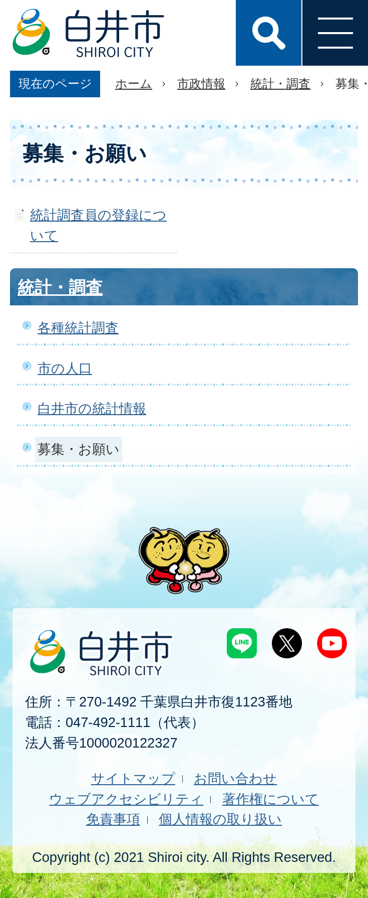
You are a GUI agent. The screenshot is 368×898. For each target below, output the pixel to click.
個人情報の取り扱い (220, 819)
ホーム (133, 83)
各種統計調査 (78, 327)
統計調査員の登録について (98, 225)
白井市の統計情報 (92, 408)
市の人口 (65, 368)
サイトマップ (133, 778)
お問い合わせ (235, 778)
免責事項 (113, 819)
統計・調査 (280, 83)
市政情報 (201, 83)
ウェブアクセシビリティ (126, 799)
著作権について (270, 799)
